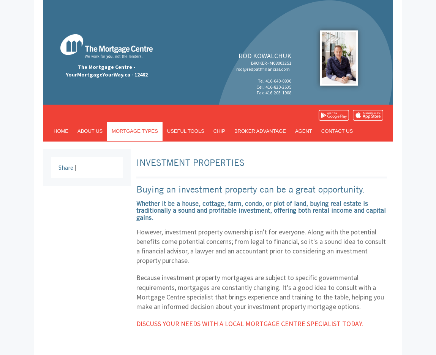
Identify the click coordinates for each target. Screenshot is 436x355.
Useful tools (185, 131)
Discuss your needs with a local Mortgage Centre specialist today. (249, 323)
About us (90, 131)
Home (61, 131)
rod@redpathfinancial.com (263, 69)
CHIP (219, 131)
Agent (303, 131)
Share (65, 167)
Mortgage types (135, 131)
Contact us (337, 131)
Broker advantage (260, 131)
